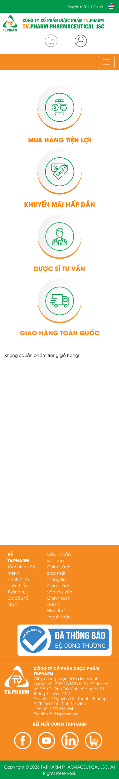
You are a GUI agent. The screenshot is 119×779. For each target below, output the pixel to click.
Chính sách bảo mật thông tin (59, 573)
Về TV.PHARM (18, 557)
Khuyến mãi (76, 6)
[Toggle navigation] (106, 62)
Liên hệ (97, 6)
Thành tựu (17, 591)
